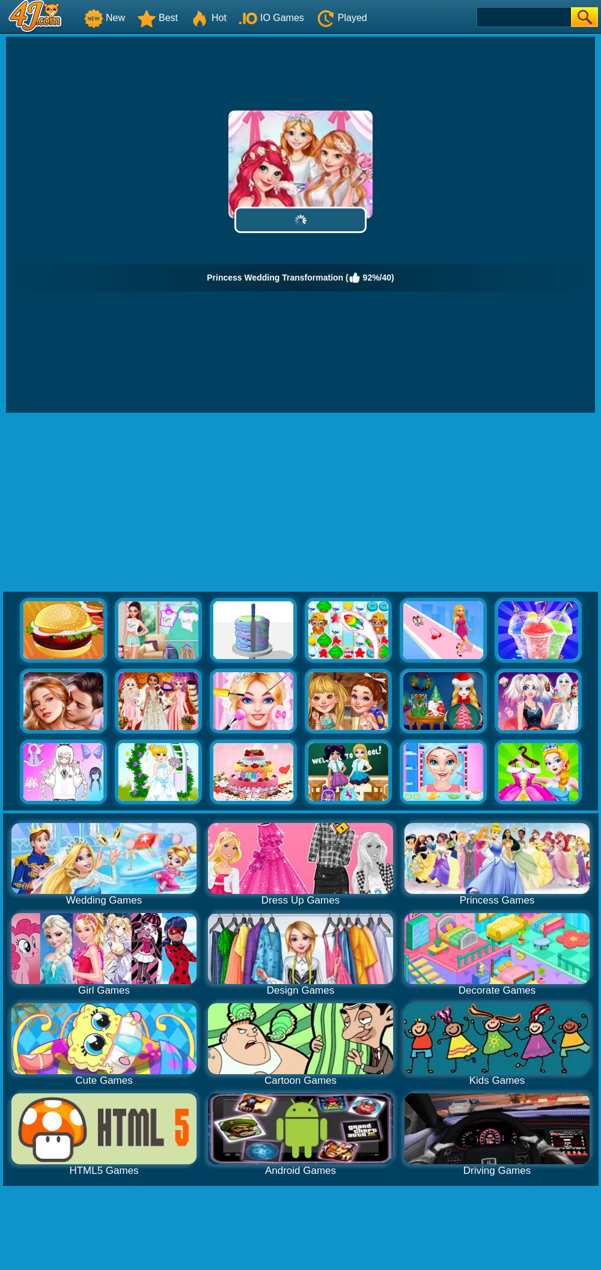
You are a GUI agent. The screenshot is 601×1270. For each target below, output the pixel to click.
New (104, 18)
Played (341, 18)
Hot (208, 18)
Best (157, 18)
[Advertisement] (300, 503)
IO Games (271, 18)
